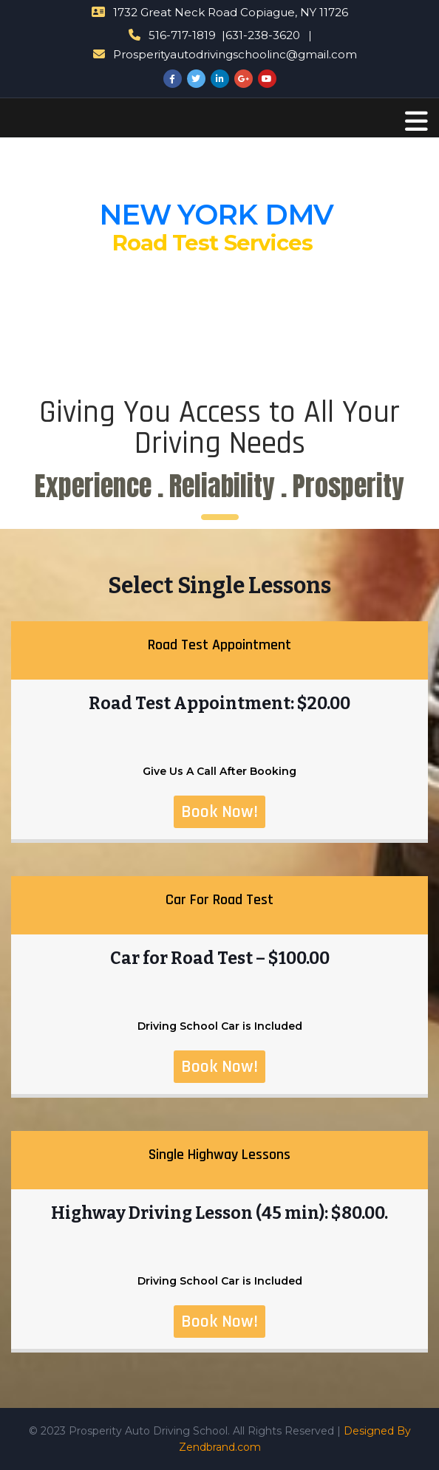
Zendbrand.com (220, 1447)
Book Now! (219, 812)
